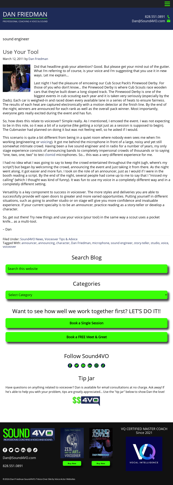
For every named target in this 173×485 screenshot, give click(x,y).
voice (164, 243)
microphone (100, 243)
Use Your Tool (21, 52)
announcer (29, 243)
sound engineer (122, 243)
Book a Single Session (86, 323)
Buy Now (72, 463)
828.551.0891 (157, 16)
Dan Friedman (25, 14)
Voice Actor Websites (65, 479)
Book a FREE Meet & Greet (86, 337)
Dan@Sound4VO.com (151, 21)
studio (155, 243)
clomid (50, 154)
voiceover (9, 247)
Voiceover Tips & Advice (61, 239)
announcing (46, 243)
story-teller (141, 243)
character (63, 243)
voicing (45, 142)
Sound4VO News (31, 239)
